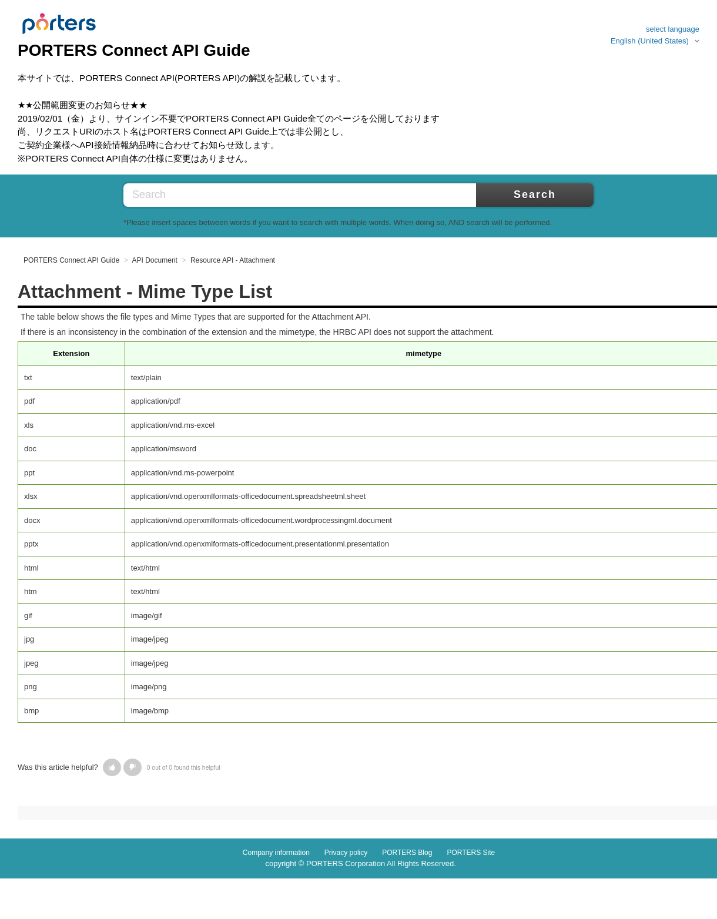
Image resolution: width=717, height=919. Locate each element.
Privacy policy (345, 852)
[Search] (329, 195)
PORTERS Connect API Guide (71, 260)
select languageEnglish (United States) (655, 35)
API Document (154, 260)
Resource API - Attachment (232, 260)
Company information (276, 852)
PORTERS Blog (407, 852)
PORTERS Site (471, 852)
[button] (112, 767)
